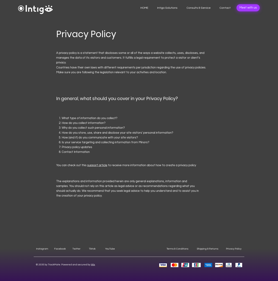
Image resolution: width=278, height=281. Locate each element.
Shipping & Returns (207, 249)
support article (97, 165)
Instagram (42, 249)
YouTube (110, 249)
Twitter (76, 249)
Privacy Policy (233, 249)
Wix (93, 264)
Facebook (60, 249)
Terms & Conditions (177, 249)
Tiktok (92, 249)
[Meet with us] (248, 7)
